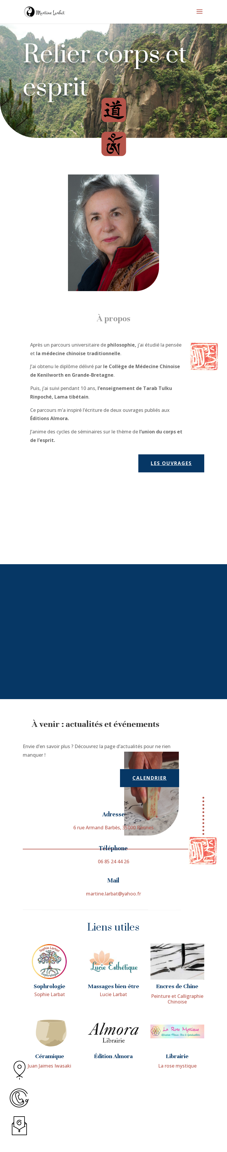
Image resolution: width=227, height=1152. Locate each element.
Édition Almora (113, 1108)
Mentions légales (129, 1137)
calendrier (149, 778)
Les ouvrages (171, 463)
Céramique (49, 1108)
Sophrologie (49, 1038)
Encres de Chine (177, 1038)
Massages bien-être (113, 1038)
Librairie (177, 1108)
